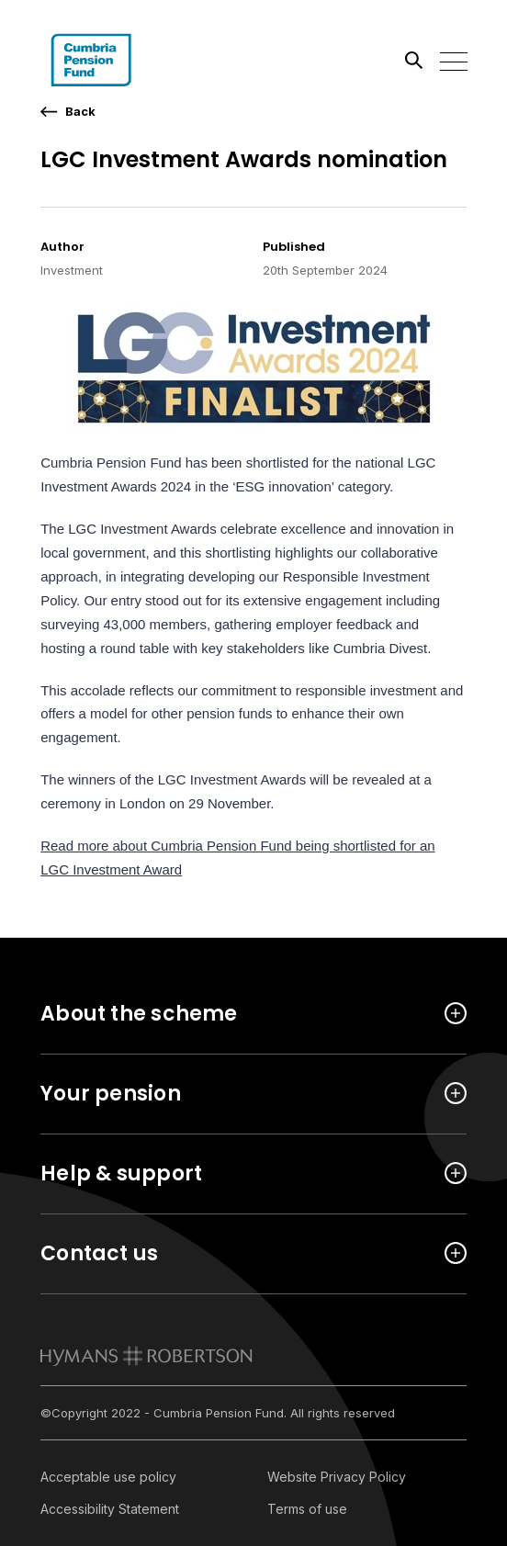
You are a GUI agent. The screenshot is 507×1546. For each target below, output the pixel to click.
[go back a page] (68, 111)
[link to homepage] (146, 1356)
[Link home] (123, 59)
